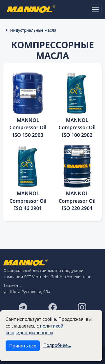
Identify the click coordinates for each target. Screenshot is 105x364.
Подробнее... (57, 345)
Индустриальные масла (33, 30)
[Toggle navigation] (95, 9)
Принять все (22, 346)
